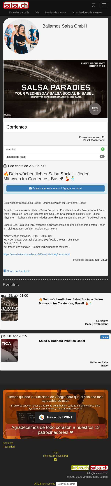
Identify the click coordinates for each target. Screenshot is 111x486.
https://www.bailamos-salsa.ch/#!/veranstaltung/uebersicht (36, 254)
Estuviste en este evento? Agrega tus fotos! (55, 188)
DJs (37, 12)
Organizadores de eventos (87, 12)
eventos (55, 149)
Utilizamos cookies (45, 483)
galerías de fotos (55, 156)
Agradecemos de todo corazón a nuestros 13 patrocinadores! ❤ (55, 430)
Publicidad (9, 446)
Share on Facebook (16, 271)
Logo (55, 452)
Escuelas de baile (19, 12)
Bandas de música (55, 12)
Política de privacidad (55, 455)
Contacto (8, 443)
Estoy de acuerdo (66, 484)
